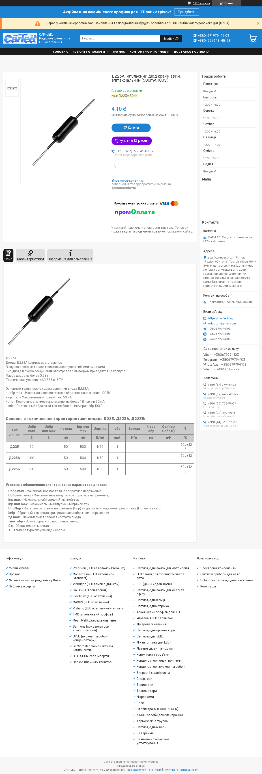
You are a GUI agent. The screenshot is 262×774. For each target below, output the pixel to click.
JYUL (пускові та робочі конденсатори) (90, 638)
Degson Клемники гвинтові (92, 662)
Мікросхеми (145, 697)
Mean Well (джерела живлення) (95, 620)
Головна (60, 51)
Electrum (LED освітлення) (92, 596)
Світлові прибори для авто (220, 574)
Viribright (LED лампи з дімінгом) (96, 584)
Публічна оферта (22, 586)
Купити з (134, 141)
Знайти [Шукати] (169, 38)
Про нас (118, 51)
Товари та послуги (88, 51)
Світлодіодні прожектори (156, 630)
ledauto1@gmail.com (222, 323)
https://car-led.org (220, 318)
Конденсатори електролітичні (159, 661)
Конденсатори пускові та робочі (161, 667)
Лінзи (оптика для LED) (154, 642)
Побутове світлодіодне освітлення (226, 580)
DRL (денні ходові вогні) (154, 584)
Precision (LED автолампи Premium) (99, 568)
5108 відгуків (201, 3)
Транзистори (147, 691)
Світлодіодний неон (151, 727)
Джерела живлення (151, 624)
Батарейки (145, 733)
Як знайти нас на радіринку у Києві (35, 580)
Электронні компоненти (218, 568)
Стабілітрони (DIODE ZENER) (157, 709)
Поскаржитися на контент (144, 769)
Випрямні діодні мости (153, 673)
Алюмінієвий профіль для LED (158, 612)
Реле (140, 703)
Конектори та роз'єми (153, 655)
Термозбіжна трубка (152, 721)
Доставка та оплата (191, 51)
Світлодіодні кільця (151, 600)
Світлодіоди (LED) (150, 636)
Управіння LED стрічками (155, 618)
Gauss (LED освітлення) (90, 590)
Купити (133, 128)
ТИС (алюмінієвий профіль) (93, 614)
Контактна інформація (149, 51)
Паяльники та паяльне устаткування (153, 741)
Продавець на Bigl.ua (131, 765)
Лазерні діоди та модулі (155, 648)
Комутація (208, 586)
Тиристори (145, 685)
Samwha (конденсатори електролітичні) (91, 628)
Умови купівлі (19, 568)
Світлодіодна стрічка (153, 606)
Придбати (186, 12)
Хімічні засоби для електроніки (160, 715)
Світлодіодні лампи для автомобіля (163, 568)
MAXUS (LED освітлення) (91, 602)
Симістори (144, 679)
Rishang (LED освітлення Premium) (98, 608)
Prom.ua (153, 761)
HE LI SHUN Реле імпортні (91, 656)
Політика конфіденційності (180, 769)
